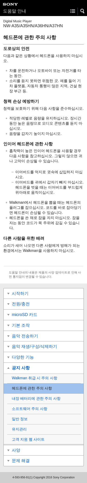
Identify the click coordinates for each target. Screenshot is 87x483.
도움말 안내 (14, 11)
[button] (82, 11)
